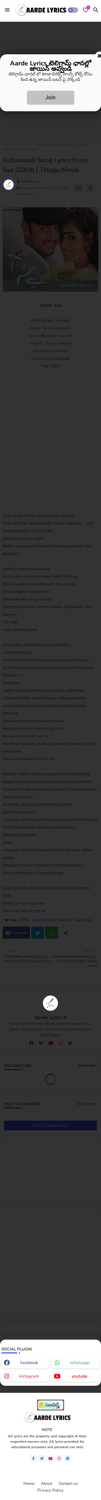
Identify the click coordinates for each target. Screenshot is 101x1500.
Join (50, 97)
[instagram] (59, 1458)
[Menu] (7, 10)
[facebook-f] (33, 1458)
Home (28, 1483)
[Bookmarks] (86, 10)
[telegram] (67, 1458)
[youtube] (50, 1458)
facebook (29, 1363)
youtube (80, 1376)
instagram (29, 1376)
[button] (73, 10)
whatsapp (79, 1363)
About (46, 1483)
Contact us (68, 1483)
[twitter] (42, 1458)
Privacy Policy (50, 1490)
